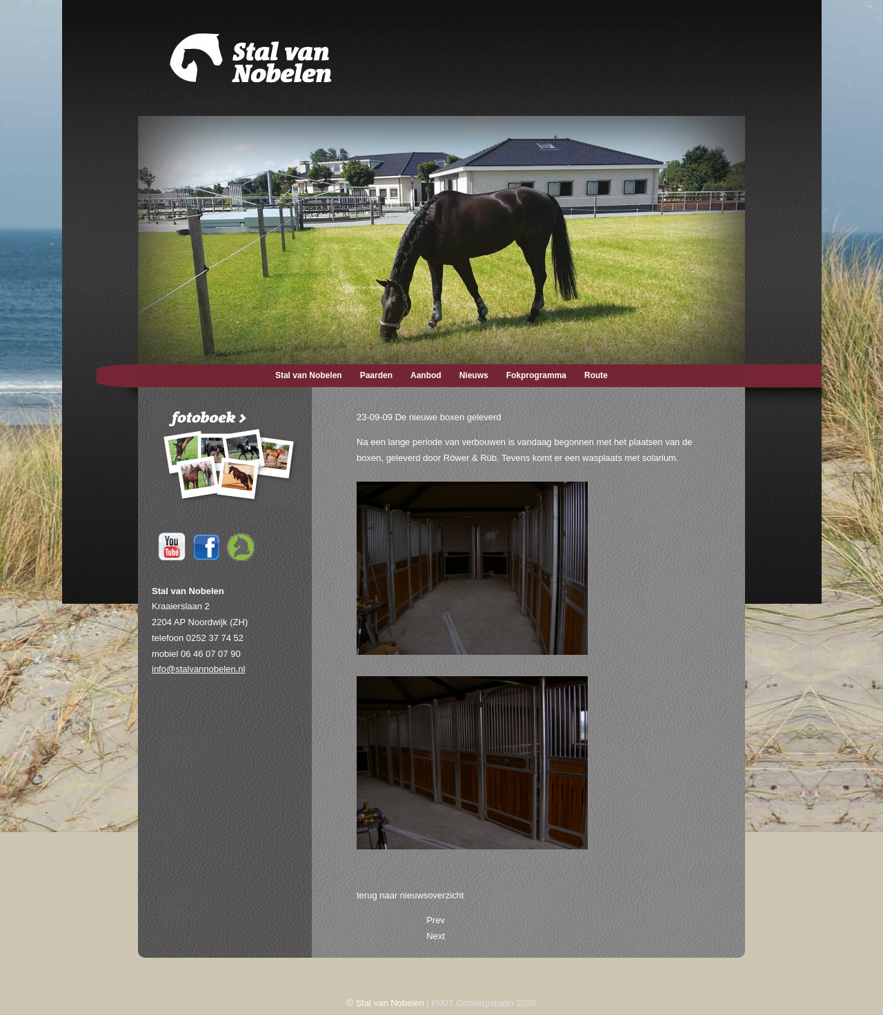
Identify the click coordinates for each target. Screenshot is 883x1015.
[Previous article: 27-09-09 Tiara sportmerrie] (435, 920)
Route (596, 375)
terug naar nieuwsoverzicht (410, 895)
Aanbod (426, 375)
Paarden (376, 375)
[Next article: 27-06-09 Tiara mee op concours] (435, 936)
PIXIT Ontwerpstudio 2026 (483, 1003)
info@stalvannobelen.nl (198, 669)
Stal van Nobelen (308, 375)
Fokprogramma (536, 375)
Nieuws (473, 375)
